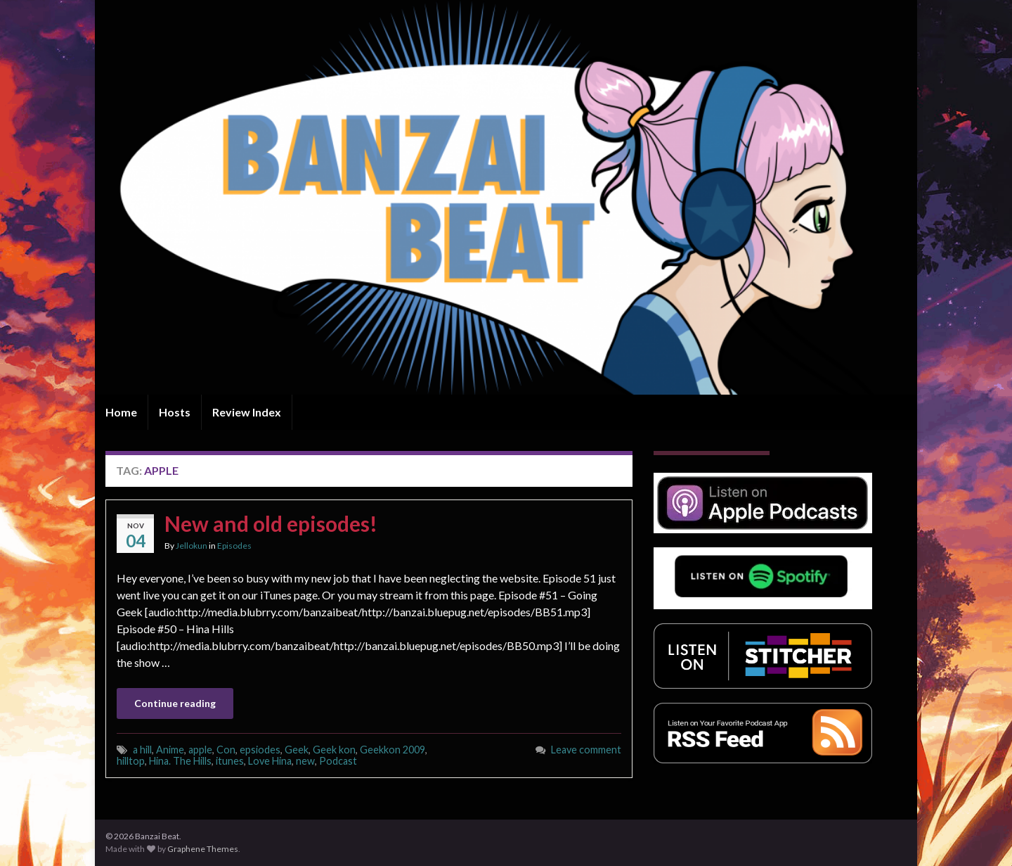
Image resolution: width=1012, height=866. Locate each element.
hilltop (131, 761)
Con (225, 750)
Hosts (174, 412)
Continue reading (175, 703)
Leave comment (586, 750)
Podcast (338, 761)
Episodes (234, 545)
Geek (297, 750)
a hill (142, 750)
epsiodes (260, 750)
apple (200, 750)
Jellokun (191, 545)
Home (121, 412)
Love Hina (270, 761)
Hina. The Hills (180, 761)
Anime (170, 750)
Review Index (246, 412)
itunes (230, 761)
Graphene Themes (202, 848)
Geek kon (334, 750)
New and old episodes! (270, 523)
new (305, 761)
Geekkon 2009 (392, 750)
